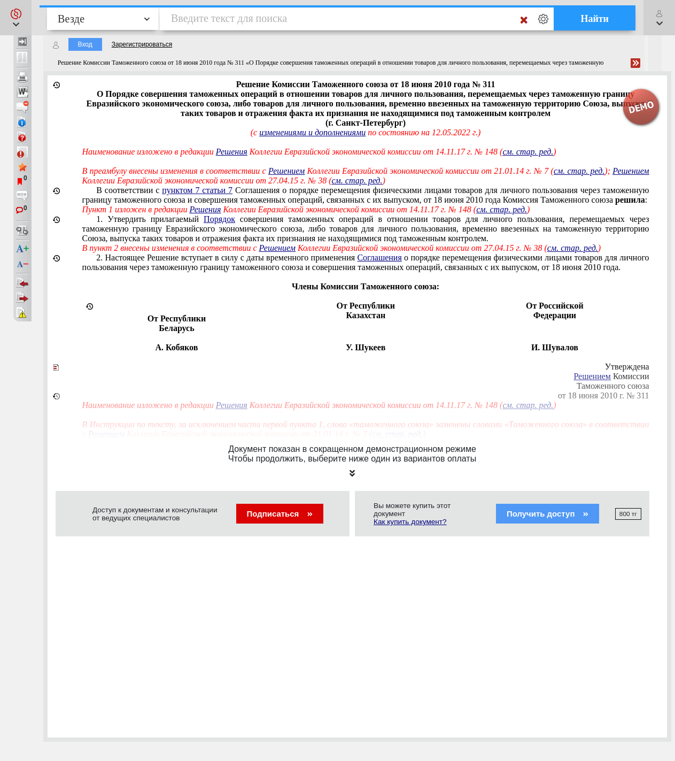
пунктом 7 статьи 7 (197, 190)
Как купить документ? (410, 522)
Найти (594, 18)
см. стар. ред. (527, 151)
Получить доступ (547, 513)
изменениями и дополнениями (312, 132)
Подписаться (280, 513)
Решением (286, 170)
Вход (85, 44)
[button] (16, 17)
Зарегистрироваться (142, 44)
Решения (231, 151)
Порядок (219, 219)
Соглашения (379, 257)
